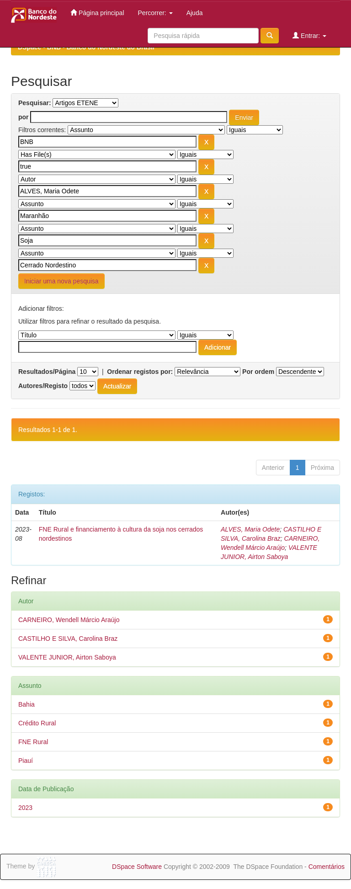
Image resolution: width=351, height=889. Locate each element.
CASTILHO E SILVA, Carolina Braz (67, 638)
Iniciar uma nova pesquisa (61, 281)
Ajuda (194, 12)
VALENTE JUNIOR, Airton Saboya (67, 657)
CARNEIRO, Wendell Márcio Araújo (68, 619)
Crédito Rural (37, 723)
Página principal (97, 12)
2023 (25, 807)
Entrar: (309, 35)
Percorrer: (155, 12)
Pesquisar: (34, 102)
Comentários (326, 866)
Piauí (25, 760)
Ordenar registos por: (140, 371)
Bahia (26, 704)
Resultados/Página (46, 371)
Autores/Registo (43, 385)
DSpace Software (137, 866)
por (23, 117)
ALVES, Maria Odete (250, 529)
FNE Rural (33, 741)
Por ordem (258, 371)
